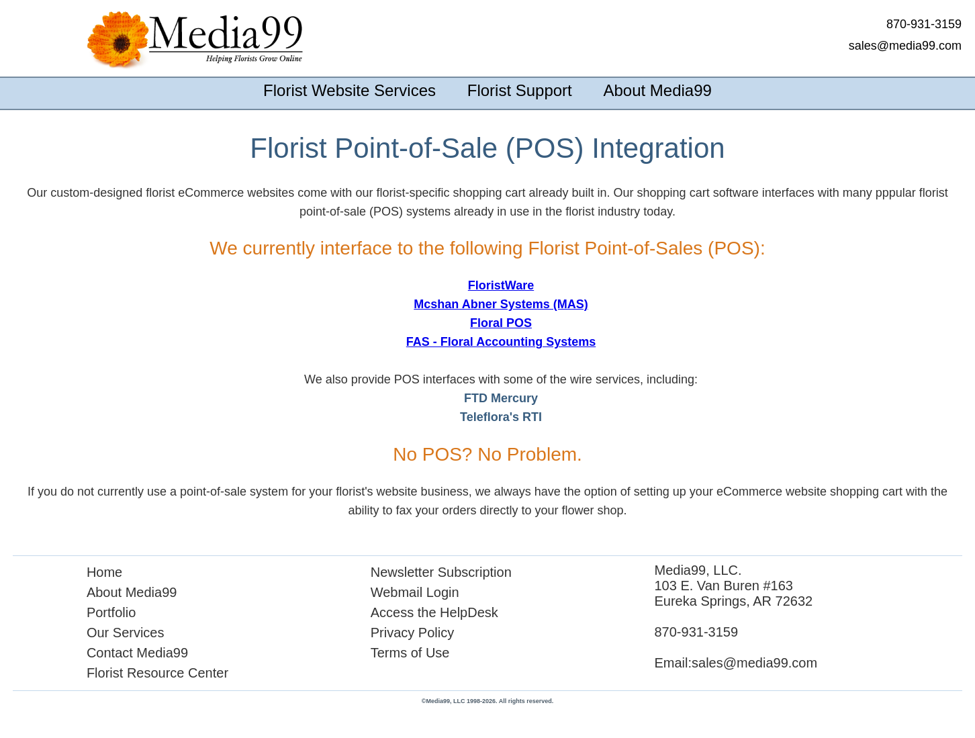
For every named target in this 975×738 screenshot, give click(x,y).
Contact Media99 (137, 652)
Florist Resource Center (157, 672)
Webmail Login (415, 592)
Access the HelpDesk (434, 612)
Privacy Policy (412, 632)
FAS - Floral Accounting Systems (501, 342)
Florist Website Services (349, 90)
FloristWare (501, 285)
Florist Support (519, 90)
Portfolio (111, 612)
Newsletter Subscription (441, 572)
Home (104, 572)
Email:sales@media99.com (735, 662)
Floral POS (501, 323)
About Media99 (657, 90)
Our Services (126, 632)
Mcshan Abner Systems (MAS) (501, 304)
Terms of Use (410, 652)
